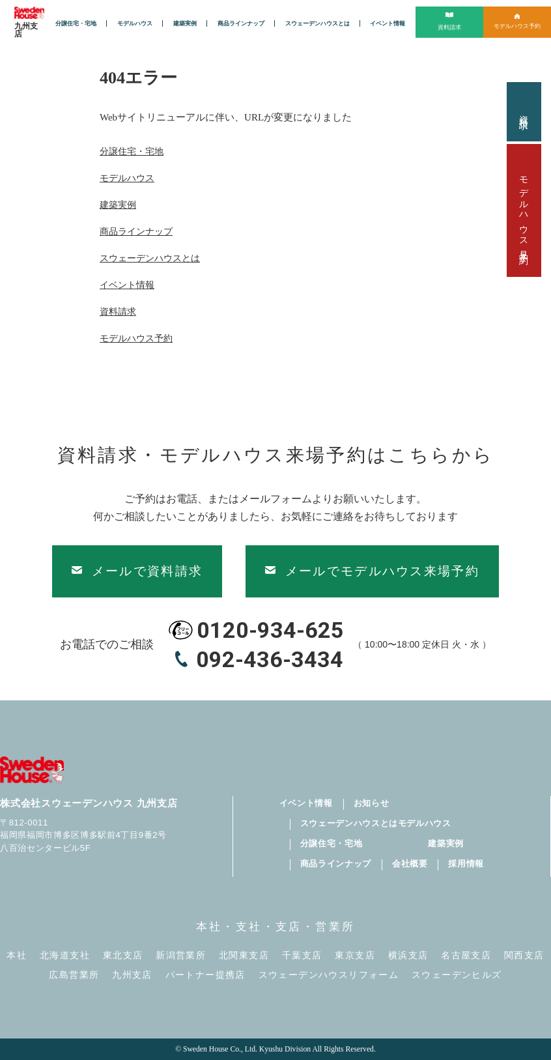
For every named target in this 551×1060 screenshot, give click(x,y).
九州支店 (132, 975)
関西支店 (524, 955)
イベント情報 (387, 23)
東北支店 (123, 955)
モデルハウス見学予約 (524, 210)
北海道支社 (65, 955)
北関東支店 (244, 955)
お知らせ (371, 803)
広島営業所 (74, 975)
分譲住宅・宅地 (75, 23)
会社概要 (410, 863)
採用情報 (466, 863)
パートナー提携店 (205, 975)
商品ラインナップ (241, 23)
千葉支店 (302, 955)
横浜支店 (408, 955)
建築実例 (185, 23)
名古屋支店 (466, 955)
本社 (17, 955)
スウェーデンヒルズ (457, 975)
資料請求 (524, 111)
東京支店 (355, 955)
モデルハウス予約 (136, 338)
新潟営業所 (181, 955)
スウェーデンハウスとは (317, 23)
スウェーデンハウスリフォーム (329, 975)
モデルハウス (134, 23)
